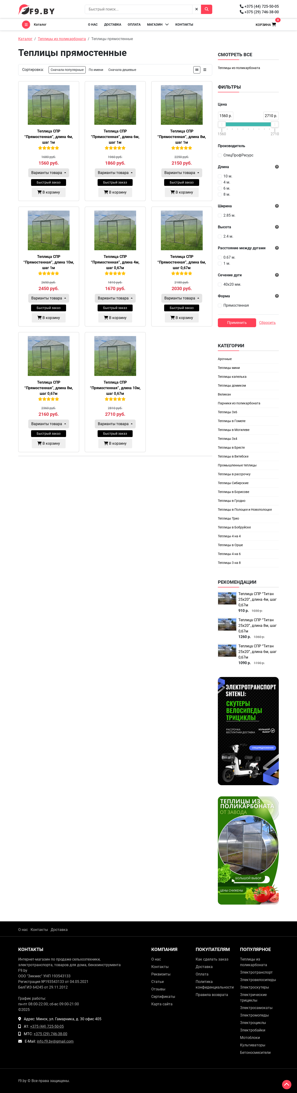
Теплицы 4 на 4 (229, 536)
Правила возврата (212, 994)
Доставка (112, 24)
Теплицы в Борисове (233, 492)
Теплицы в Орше (230, 545)
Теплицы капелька (232, 376)
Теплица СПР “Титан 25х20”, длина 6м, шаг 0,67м (257, 651)
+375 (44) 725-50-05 (259, 6)
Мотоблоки (250, 1037)
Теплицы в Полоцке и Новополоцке (245, 509)
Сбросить (267, 322)
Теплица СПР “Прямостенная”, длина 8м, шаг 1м (181, 137)
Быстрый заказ (48, 182)
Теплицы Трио (228, 518)
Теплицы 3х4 (227, 439)
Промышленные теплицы (237, 465)
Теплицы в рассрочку (234, 474)
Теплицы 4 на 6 (229, 554)
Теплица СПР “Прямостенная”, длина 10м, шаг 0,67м (115, 388)
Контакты (184, 24)
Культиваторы (252, 1045)
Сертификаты (163, 996)
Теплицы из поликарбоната (239, 68)
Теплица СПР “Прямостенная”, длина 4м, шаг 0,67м (115, 262)
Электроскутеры (254, 987)
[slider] (222, 124)
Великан (224, 394)
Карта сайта (162, 1004)
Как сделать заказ (212, 959)
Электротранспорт (256, 972)
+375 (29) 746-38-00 (259, 12)
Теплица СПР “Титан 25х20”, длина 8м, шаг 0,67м (257, 625)
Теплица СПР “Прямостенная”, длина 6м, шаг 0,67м (181, 262)
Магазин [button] (158, 24)
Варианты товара (47, 172)
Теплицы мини (229, 368)
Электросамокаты (256, 1008)
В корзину (48, 192)
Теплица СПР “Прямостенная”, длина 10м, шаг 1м (48, 262)
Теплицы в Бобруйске (234, 527)
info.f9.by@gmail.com (55, 1041)
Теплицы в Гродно (231, 501)
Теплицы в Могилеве (233, 430)
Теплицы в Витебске (233, 456)
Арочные (225, 359)
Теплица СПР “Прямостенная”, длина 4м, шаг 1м (48, 137)
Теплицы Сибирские (233, 483)
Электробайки (252, 1030)
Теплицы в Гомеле (231, 421)
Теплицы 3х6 (227, 412)
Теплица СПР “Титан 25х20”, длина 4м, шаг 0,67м (257, 599)
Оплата (134, 24)
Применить (237, 322)
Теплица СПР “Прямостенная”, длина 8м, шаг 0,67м (48, 388)
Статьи (157, 981)
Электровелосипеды (258, 980)
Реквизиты (160, 974)
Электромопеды (254, 1015)
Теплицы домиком (232, 385)
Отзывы (158, 989)
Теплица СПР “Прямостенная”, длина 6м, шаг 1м (115, 137)
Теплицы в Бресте (231, 447)
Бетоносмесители (255, 1052)
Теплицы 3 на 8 (229, 563)
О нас (93, 24)
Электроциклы (253, 1022)
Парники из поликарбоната (239, 403)
